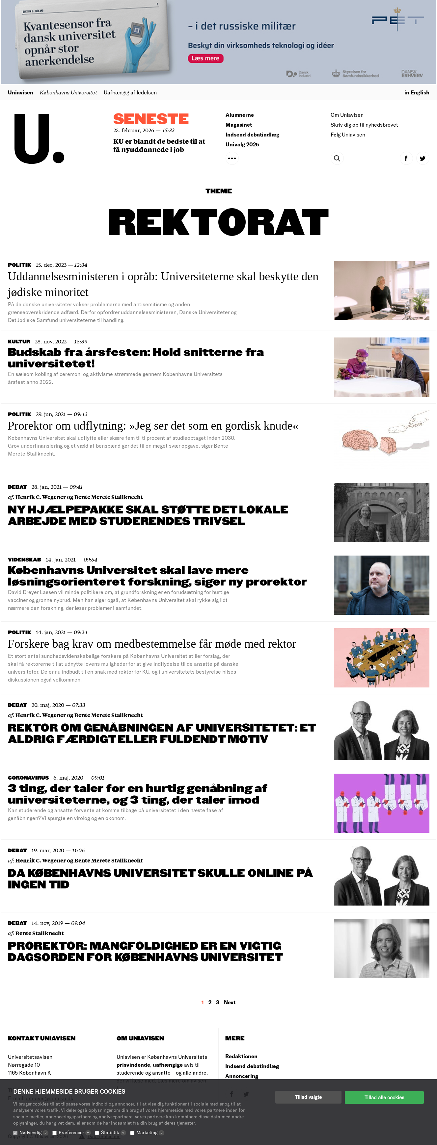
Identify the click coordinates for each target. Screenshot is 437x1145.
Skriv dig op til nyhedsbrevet (364, 124)
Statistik (113, 1132)
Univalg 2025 (242, 144)
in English (416, 92)
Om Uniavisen (347, 115)
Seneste (151, 120)
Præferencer (75, 1132)
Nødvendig (33, 1132)
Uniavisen (20, 92)
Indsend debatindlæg (252, 134)
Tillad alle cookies (384, 1097)
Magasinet (239, 124)
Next (229, 1002)
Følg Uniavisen (348, 134)
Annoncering (241, 1076)
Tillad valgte (308, 1097)
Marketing (150, 1132)
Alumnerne (240, 115)
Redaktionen (241, 1056)
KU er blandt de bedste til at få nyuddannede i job (159, 145)
